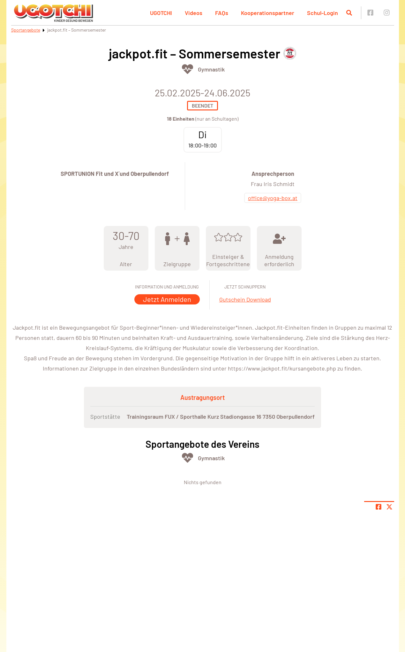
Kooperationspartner (267, 12)
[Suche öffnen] (349, 13)
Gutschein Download (245, 299)
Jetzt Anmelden (167, 299)
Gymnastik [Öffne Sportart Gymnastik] (211, 69)
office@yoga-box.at (272, 197)
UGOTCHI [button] (161, 12)
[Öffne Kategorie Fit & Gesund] (187, 69)
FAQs (221, 12)
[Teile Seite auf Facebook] (378, 507)
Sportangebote (25, 30)
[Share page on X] (389, 507)
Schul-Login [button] (322, 12)
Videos (193, 12)
